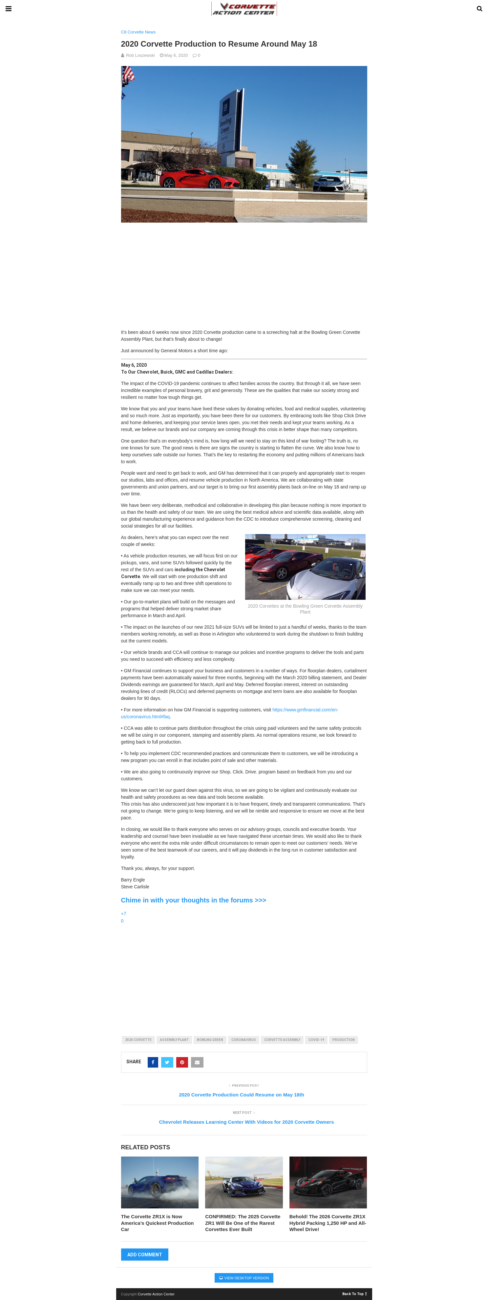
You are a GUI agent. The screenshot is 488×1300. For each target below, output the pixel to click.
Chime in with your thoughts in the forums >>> (193, 900)
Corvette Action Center (156, 1294)
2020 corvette (138, 1040)
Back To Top (354, 1293)
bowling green (210, 1040)
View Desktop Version (244, 1278)
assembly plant (174, 1040)
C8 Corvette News (138, 32)
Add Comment (144, 1254)
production (343, 1040)
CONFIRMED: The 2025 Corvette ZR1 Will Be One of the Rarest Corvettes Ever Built (242, 1223)
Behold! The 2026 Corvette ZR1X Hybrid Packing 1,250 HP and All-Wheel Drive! (327, 1223)
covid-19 (316, 1040)
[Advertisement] (244, 273)
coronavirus (243, 1040)
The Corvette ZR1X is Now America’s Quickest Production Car (157, 1223)
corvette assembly (282, 1040)
